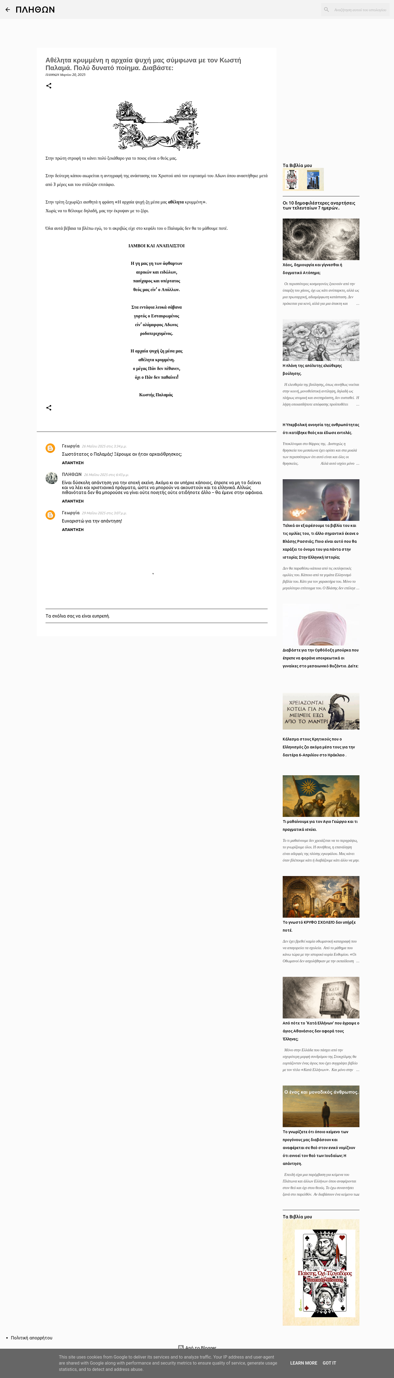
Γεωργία (71, 445)
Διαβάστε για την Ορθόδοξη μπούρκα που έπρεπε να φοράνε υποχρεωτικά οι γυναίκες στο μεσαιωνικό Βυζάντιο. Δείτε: (321, 658)
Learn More (303, 1363)
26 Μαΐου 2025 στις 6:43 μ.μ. (106, 474)
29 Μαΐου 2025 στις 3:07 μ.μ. (104, 513)
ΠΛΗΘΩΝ (35, 9)
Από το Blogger (197, 1347)
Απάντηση (73, 463)
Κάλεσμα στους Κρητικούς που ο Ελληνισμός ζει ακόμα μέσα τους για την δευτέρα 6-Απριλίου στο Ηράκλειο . (319, 747)
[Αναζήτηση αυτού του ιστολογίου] (361, 9)
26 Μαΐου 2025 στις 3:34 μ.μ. (104, 446)
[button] (49, 86)
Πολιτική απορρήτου (31, 1337)
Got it (329, 1363)
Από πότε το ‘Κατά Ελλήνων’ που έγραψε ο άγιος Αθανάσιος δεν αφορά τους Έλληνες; (321, 1031)
